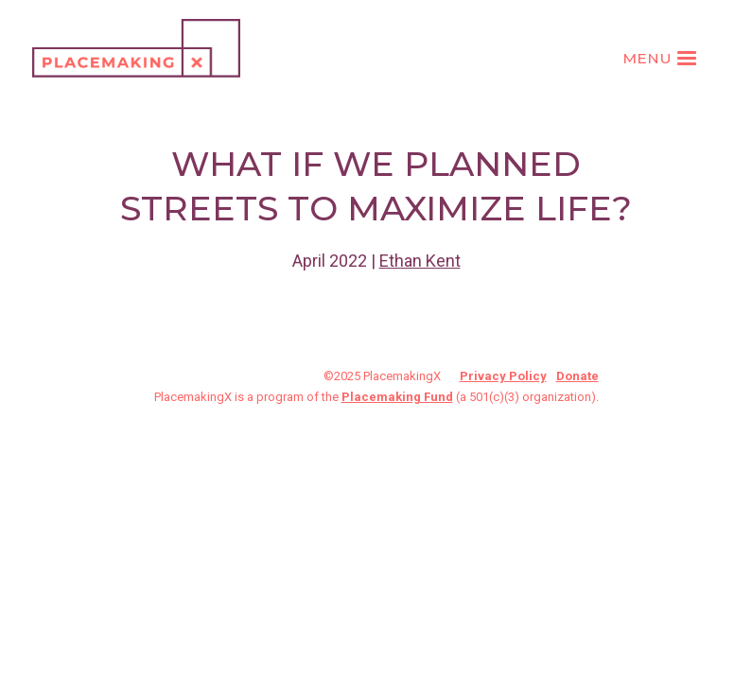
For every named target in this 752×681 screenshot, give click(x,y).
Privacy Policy (503, 376)
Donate (577, 376)
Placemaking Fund (397, 397)
